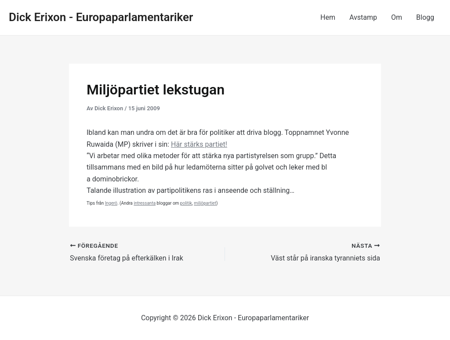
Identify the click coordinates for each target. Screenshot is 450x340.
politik (186, 203)
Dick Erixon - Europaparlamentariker (101, 17)
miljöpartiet (205, 203)
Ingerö (111, 203)
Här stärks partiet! (199, 144)
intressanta (145, 203)
